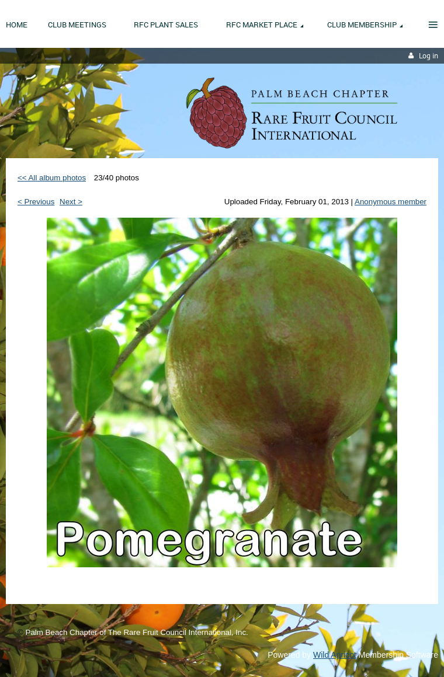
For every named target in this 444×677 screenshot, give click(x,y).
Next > (71, 201)
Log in (428, 56)
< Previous (36, 201)
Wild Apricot (334, 654)
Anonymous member (390, 201)
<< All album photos (52, 177)
